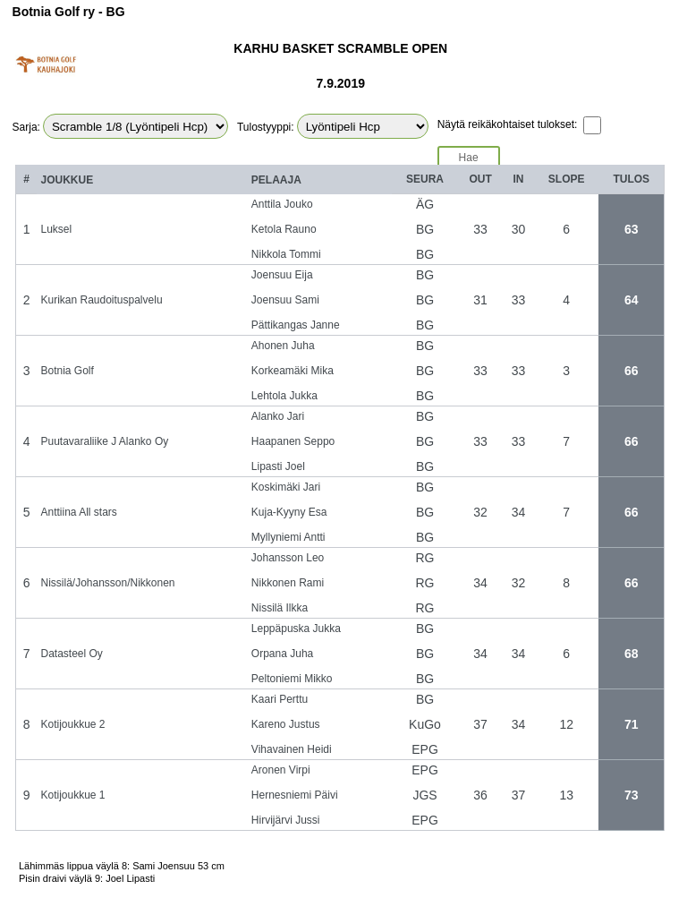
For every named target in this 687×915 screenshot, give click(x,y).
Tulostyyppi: (265, 127)
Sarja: (26, 127)
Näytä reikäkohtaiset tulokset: (507, 124)
